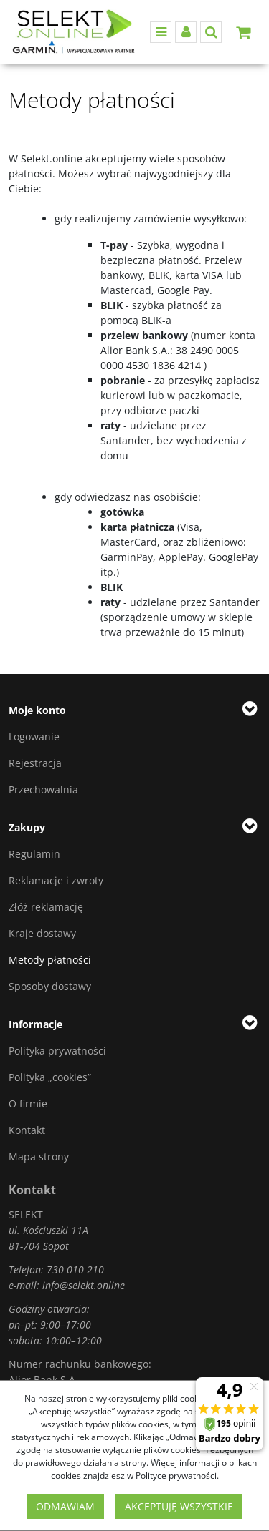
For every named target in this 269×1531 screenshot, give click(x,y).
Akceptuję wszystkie (179, 1506)
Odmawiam (65, 1506)
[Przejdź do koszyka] (243, 32)
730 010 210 (75, 1269)
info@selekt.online (83, 1285)
